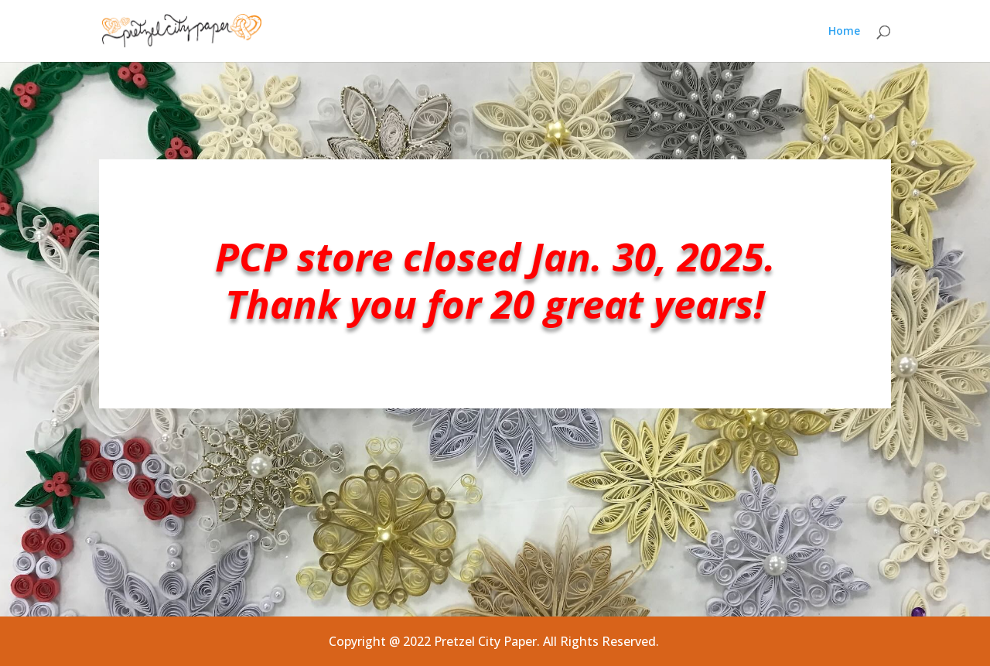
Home (844, 32)
